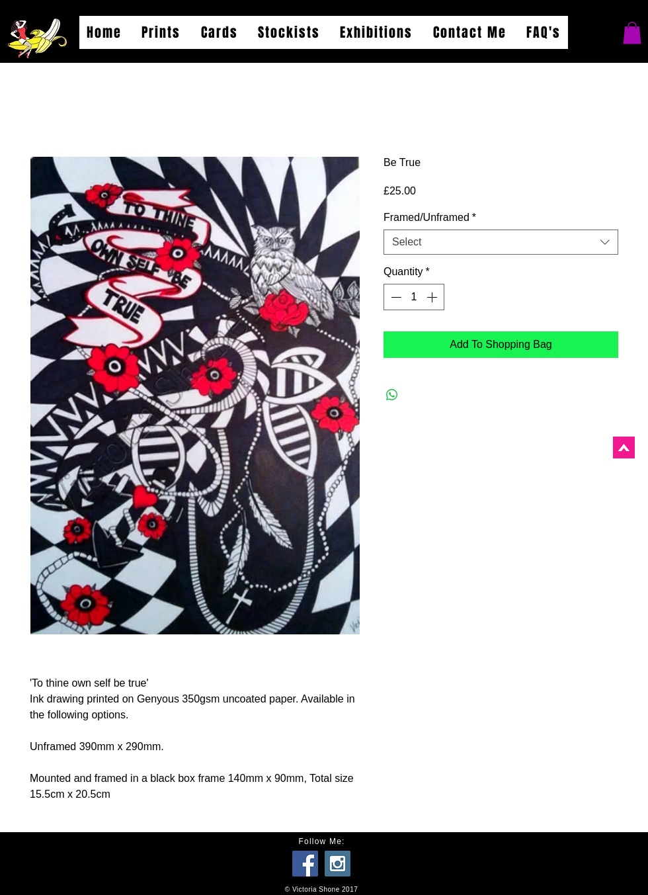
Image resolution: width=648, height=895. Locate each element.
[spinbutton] (414, 297)
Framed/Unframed (430, 217)
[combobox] (501, 242)
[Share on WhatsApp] (392, 395)
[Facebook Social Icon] (305, 863)
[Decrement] (394, 297)
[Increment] (433, 297)
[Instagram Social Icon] (337, 863)
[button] (632, 33)
